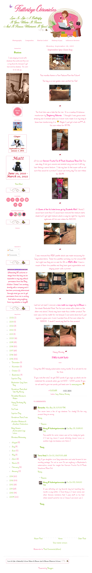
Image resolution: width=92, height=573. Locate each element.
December (16, 362)
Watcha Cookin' (42, 40)
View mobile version (60, 542)
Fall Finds (14, 409)
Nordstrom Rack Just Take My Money (19, 390)
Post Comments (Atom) (52, 549)
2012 (11, 484)
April (14, 458)
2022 (11, 330)
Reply (40, 417)
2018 (11, 346)
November (16, 366)
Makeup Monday (64, 394)
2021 (11, 334)
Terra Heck (42, 455)
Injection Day (16, 378)
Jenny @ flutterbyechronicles (53, 428)
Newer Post (38, 538)
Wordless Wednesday (18, 437)
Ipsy (56, 394)
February (15, 467)
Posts (10, 250)
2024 (11, 321)
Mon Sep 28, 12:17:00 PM (55, 407)
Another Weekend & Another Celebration (19, 422)
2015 (11, 358)
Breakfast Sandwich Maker (18, 397)
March (14, 463)
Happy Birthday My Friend (18, 403)
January (15, 471)
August (15, 442)
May (14, 454)
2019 (11, 342)
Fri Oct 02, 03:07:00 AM (56, 455)
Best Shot (19, 184)
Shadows (17, 52)
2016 (11, 354)
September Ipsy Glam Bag (19, 383)
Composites (29, 40)
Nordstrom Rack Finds (19, 417)
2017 (11, 350)
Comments (12, 254)
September (16, 374)
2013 (11, 480)
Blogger (50, 568)
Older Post (82, 538)
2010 (11, 492)
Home (60, 538)
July (13, 446)
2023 (11, 325)
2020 (11, 338)
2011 (11, 488)
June (14, 450)
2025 (11, 317)
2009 (12, 497)
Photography (17, 40)
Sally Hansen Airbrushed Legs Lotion (18, 430)
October (15, 370)
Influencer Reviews (72, 40)
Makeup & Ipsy (57, 40)
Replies (43, 424)
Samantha (42, 407)
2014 (11, 476)
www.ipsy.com (77, 384)
